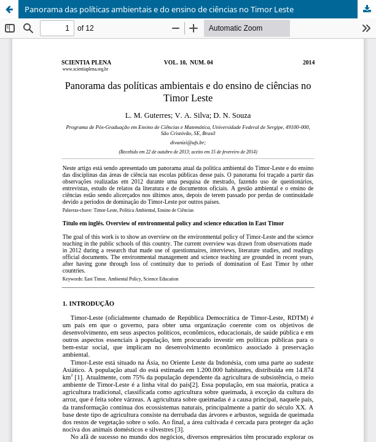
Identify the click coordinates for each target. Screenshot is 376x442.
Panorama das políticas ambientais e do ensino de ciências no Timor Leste (159, 9)
